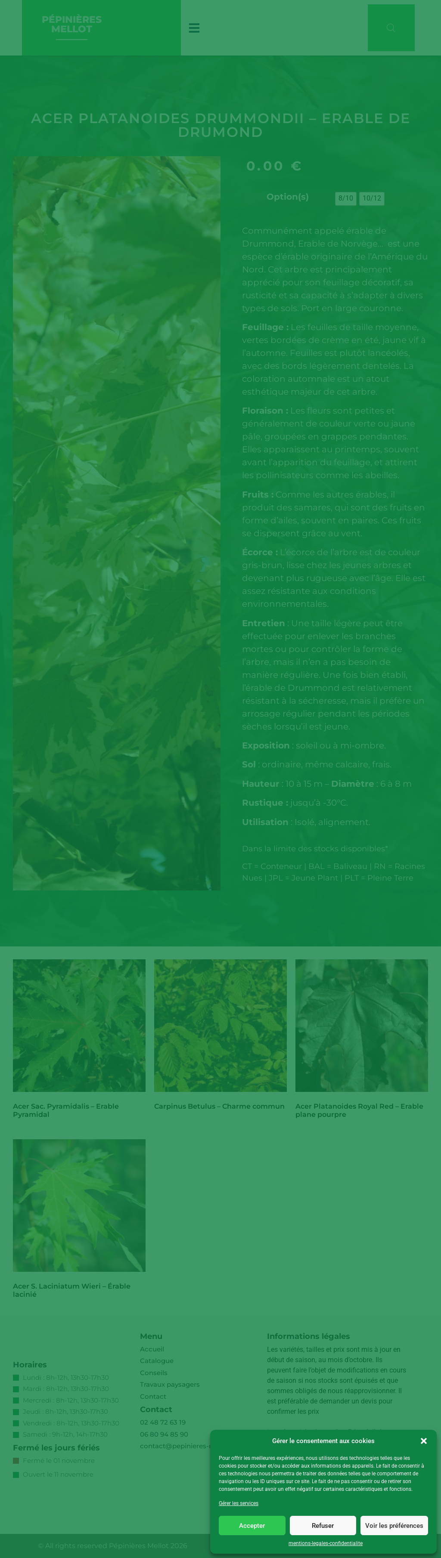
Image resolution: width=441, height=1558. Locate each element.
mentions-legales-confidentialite (326, 1543)
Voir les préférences (394, 1526)
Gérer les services (238, 1503)
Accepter (252, 1526)
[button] (423, 1441)
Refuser (323, 1526)
